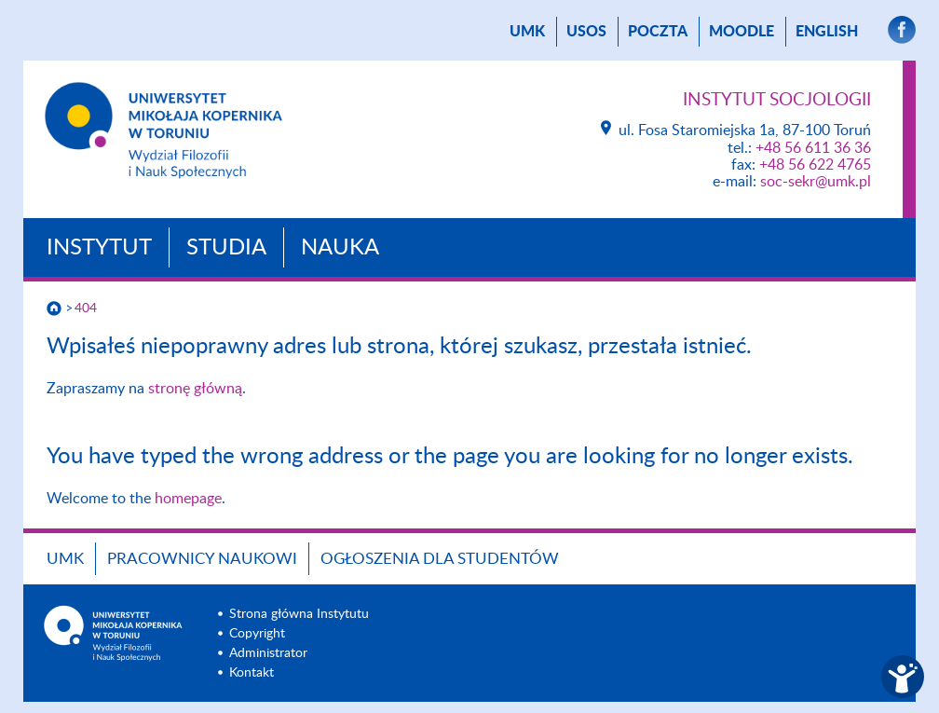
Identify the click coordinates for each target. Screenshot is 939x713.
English (827, 31)
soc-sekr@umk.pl (815, 181)
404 (86, 308)
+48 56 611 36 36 (813, 148)
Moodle (741, 31)
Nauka (340, 248)
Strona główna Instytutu (299, 614)
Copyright (257, 633)
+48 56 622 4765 (815, 165)
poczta (657, 31)
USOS (586, 31)
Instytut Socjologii (777, 100)
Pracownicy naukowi (202, 559)
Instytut (99, 248)
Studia (226, 248)
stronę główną (195, 388)
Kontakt (251, 672)
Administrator (268, 653)
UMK (527, 31)
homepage (188, 498)
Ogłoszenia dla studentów (439, 559)
